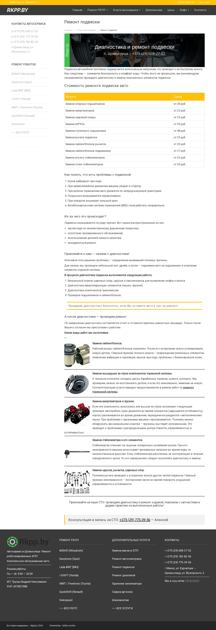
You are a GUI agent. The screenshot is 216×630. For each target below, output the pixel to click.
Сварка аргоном (122, 591)
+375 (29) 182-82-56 (25, 41)
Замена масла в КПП (125, 550)
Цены (171, 10)
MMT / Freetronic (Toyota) (27, 107)
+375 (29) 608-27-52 (25, 31)
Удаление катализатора (127, 583)
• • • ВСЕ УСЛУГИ (122, 608)
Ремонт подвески (123, 567)
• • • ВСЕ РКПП (20, 132)
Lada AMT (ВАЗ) (21, 90)
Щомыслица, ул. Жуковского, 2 (24, 2)
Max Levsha (69, 625)
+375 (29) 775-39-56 (134, 520)
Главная (77, 10)
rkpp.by (17, 10)
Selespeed (17, 124)
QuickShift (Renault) (23, 115)
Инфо (184, 10)
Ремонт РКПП (97, 10)
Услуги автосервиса (126, 10)
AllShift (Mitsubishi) (23, 73)
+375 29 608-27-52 (185, 2)
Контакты (200, 10)
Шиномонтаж (153, 10)
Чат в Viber (204, 2)
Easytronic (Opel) (21, 82)
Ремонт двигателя (123, 575)
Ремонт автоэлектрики (126, 558)
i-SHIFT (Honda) (21, 99)
